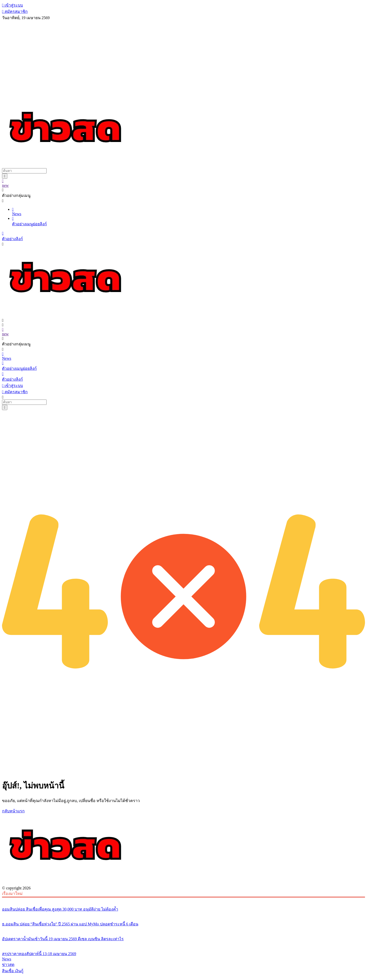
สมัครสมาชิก (15, 11)
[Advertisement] (183, 58)
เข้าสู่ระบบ (12, 5)
